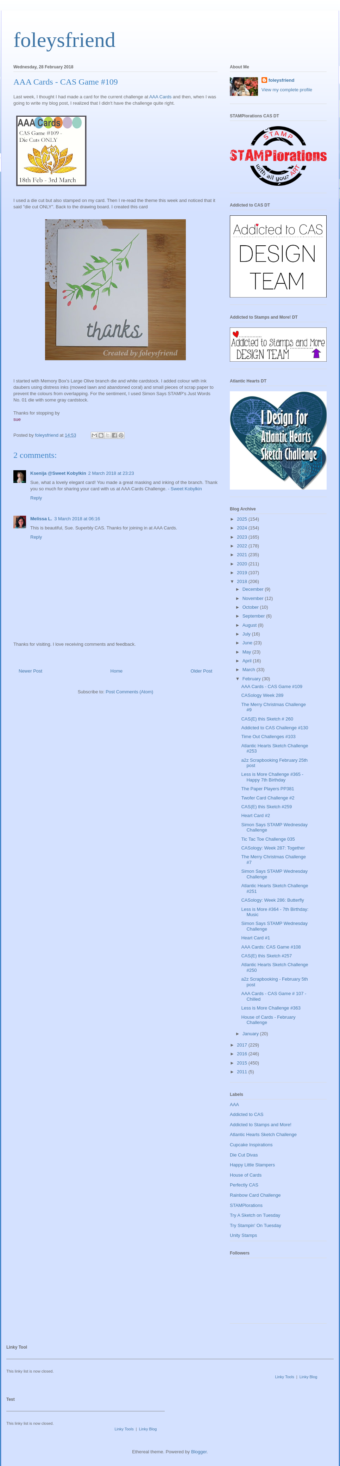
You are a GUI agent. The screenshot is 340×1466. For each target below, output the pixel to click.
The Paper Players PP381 (267, 788)
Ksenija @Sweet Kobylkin (58, 473)
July (247, 634)
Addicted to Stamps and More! (260, 1124)
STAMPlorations (246, 1205)
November (254, 598)
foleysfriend (64, 39)
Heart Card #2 (255, 815)
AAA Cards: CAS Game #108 (271, 947)
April (248, 660)
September (254, 616)
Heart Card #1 (255, 937)
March (250, 669)
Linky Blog (308, 1377)
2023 (242, 537)
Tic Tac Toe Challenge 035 (268, 839)
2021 (242, 554)
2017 (242, 1045)
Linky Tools (284, 1377)
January (251, 1033)
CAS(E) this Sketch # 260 (267, 719)
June (248, 642)
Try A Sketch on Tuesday (255, 1215)
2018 (242, 581)
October (251, 607)
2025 (242, 519)
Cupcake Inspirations (251, 1144)
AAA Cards (160, 96)
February (252, 678)
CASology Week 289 (262, 695)
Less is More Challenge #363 (270, 1008)
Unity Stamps (243, 1235)
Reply (36, 498)
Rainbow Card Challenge (255, 1195)
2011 (242, 1071)
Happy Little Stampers (252, 1164)
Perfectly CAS (244, 1185)
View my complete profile (287, 89)
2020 (242, 563)
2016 (242, 1053)
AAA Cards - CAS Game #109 (271, 686)
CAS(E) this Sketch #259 (266, 806)
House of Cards (246, 1175)
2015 (242, 1063)
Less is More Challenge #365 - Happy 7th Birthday (272, 777)
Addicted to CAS (246, 1114)
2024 (242, 527)
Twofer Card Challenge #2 (267, 798)
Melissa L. (41, 518)
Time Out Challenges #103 (268, 736)
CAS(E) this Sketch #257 (266, 955)
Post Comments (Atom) (129, 691)
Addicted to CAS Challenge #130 (274, 727)
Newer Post (30, 671)
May (247, 652)
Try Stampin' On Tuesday (255, 1225)
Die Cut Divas (244, 1155)
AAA (234, 1104)
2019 (242, 572)
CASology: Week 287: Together (273, 848)
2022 (242, 545)
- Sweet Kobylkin (185, 488)
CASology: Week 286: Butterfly (272, 900)
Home (117, 671)
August (250, 625)
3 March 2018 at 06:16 (77, 518)
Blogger (199, 1451)
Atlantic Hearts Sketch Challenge (263, 1134)
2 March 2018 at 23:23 (111, 473)
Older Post (201, 671)
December (254, 589)
